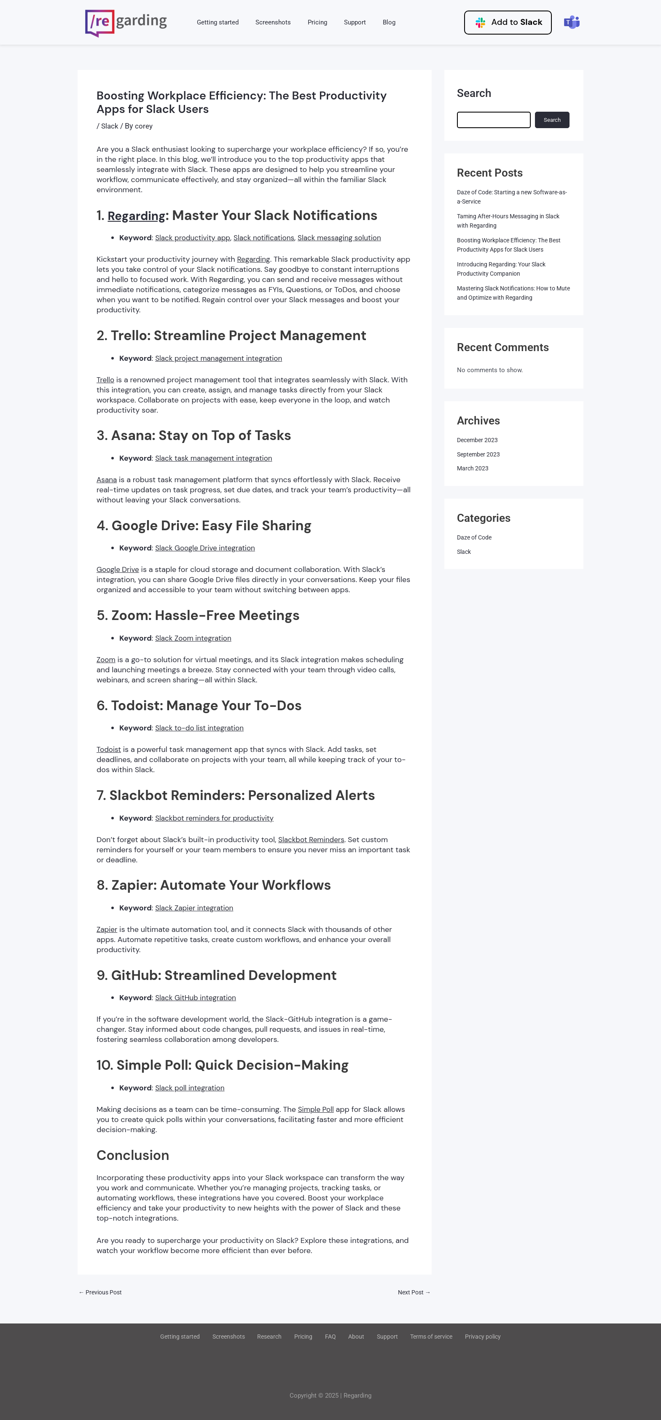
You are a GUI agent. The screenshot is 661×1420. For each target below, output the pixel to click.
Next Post (413, 1292)
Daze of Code (476, 537)
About (349, 1336)
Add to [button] (508, 23)
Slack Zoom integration (195, 638)
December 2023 (479, 440)
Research (279, 1336)
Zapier (107, 929)
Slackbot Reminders (313, 840)
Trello (106, 380)
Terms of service (416, 1336)
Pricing (307, 22)
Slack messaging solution (349, 238)
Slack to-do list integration (201, 728)
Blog (370, 22)
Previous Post (102, 1292)
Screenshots (267, 22)
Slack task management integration (217, 458)
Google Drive (119, 569)
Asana (107, 480)
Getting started (215, 22)
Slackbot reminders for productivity (217, 818)
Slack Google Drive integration (208, 548)
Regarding (141, 215)
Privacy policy (465, 1336)
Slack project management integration (222, 358)
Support (340, 22)
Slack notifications (270, 238)
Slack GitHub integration (197, 998)
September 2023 (479, 454)
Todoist (109, 749)
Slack (110, 125)
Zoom (106, 660)
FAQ (329, 1336)
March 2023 (473, 468)
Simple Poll (317, 1109)
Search (474, 93)
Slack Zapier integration (196, 908)
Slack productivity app (194, 238)
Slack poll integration (191, 1088)
